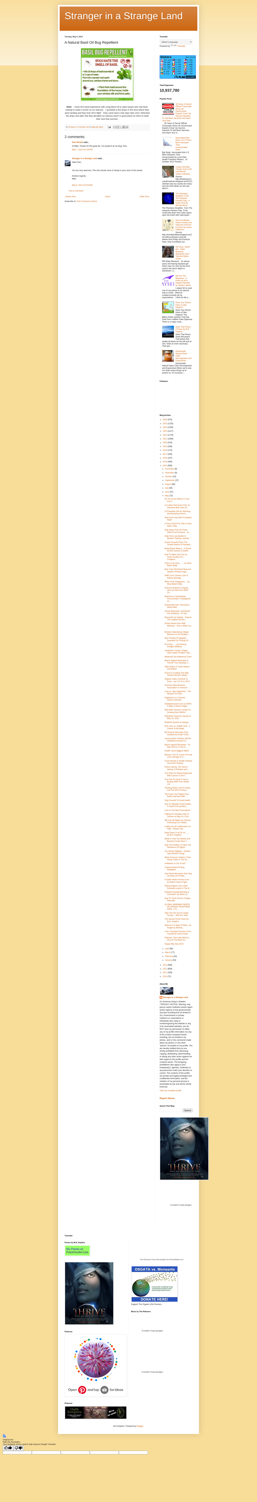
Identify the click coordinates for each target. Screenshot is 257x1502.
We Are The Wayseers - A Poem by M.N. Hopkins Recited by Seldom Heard (183, 281)
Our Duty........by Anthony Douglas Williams (175, 645)
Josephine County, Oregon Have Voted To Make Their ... (178, 651)
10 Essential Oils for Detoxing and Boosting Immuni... (177, 512)
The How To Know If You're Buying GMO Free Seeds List (177, 781)
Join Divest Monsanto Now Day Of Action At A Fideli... (178, 874)
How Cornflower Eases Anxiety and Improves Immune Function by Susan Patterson (184, 225)
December (170, 469)
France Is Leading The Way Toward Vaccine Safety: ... (177, 674)
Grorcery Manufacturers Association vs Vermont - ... (178, 686)
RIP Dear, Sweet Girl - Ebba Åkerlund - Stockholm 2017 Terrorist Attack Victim (183, 253)
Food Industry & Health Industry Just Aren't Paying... (178, 762)
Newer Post (70, 196)
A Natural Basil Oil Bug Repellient (174, 868)
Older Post (144, 196)
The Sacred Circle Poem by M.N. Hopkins (177, 920)
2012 (165, 969)
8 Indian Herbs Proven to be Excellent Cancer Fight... (177, 880)
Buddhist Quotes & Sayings (176, 722)
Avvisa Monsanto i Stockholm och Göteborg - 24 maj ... (177, 612)
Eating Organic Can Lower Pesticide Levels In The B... (178, 887)
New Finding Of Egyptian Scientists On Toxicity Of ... (177, 639)
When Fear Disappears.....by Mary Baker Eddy (177, 583)
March (168, 952)
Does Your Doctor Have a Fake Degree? (183, 304)
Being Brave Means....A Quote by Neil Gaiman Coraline (178, 549)
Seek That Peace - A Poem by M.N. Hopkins (184, 329)
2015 (165, 461)
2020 (165, 442)
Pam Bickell (77, 142)
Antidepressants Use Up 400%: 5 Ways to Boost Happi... (178, 705)
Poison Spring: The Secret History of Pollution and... (177, 768)
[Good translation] (8, 1448)
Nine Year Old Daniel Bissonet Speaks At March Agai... (178, 570)
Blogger (140, 1426)
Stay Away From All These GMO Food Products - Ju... (177, 531)
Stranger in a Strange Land (124, 15)
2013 (165, 965)
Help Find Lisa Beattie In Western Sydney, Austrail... (177, 537)
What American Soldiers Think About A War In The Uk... (178, 858)
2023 (165, 431)
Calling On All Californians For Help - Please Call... (178, 827)
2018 (165, 450)
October (169, 476)
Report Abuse (167, 1098)
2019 (165, 446)
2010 (165, 976)
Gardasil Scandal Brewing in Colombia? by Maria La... (177, 893)
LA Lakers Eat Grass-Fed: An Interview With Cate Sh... (177, 506)
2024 (165, 427)
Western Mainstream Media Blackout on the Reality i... (177, 633)
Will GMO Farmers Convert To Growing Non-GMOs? (178, 711)
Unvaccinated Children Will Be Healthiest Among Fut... (178, 739)
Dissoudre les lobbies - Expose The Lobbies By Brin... (178, 618)
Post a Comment (76, 191)
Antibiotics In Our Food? (175, 863)
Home (107, 196)
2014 (165, 465)
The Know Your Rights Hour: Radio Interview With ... (177, 795)
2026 (165, 419)
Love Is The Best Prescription (177, 810)
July (167, 488)
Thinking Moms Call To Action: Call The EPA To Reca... (178, 789)
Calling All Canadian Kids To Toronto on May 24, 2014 (177, 815)
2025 (165, 423)
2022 (165, 435)
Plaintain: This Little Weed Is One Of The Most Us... (177, 939)
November (170, 473)
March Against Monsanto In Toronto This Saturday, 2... (177, 661)
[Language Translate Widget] (176, 41)
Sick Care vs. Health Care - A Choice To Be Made (177, 727)
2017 (165, 454)
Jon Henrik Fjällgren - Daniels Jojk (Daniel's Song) (177, 852)
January (169, 960)
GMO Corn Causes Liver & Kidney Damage (176, 576)
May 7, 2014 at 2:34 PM (82, 149)
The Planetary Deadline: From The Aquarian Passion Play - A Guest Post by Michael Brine (183, 199)
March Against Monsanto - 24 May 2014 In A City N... (177, 746)
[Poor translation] (18, 1448)
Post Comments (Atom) (87, 201)
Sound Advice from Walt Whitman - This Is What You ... (178, 625)
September (170, 480)
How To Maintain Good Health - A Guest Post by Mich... (178, 805)
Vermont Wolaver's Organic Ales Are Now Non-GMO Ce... (176, 590)
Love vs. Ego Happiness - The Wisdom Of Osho (178, 692)
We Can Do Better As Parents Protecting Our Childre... (178, 821)
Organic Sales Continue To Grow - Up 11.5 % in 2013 (177, 680)
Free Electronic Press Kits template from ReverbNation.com (161, 1259)
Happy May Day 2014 (174, 944)
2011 (165, 972)
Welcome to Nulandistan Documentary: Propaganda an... (177, 598)
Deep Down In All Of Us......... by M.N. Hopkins (177, 834)
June (167, 492)
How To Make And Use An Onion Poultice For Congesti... (176, 556)
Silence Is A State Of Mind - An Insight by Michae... (178, 926)
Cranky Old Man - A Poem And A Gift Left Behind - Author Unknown (184, 170)
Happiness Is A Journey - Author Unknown (175, 698)
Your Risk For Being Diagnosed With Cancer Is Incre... (178, 774)
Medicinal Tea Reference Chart (178, 657)
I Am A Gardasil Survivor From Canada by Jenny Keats (178, 932)
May (167, 496)
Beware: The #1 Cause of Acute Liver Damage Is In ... (178, 756)
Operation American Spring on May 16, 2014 (178, 717)
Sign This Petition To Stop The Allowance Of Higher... (178, 846)
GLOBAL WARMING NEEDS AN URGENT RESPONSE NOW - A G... (177, 906)
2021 (165, 439)
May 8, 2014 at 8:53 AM (82, 185)
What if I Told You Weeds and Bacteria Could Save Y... (177, 840)
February (169, 956)
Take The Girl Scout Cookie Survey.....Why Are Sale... (177, 914)
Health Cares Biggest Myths (177, 751)
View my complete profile (170, 1090)
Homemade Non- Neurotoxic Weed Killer (177, 606)
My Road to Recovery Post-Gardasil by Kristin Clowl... (177, 733)
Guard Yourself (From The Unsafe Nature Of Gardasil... (178, 543)
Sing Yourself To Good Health (177, 800)
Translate (178, 46)
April (167, 948)
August (168, 484)
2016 (165, 458)
